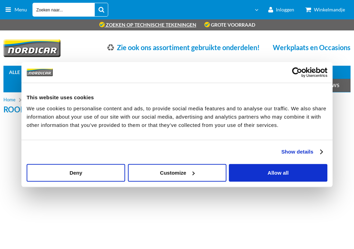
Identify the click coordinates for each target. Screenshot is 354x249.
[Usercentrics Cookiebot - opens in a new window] (297, 72)
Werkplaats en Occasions (312, 47)
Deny (75, 173)
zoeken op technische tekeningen (147, 25)
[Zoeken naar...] (101, 10)
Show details (297, 152)
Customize (177, 173)
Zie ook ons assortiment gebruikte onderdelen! (188, 47)
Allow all (278, 173)
